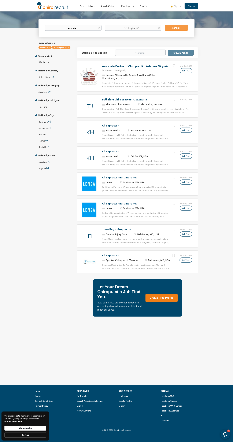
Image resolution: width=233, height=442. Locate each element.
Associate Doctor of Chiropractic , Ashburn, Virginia (135, 66)
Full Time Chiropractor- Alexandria (124, 99)
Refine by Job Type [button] (48, 100)
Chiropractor (110, 125)
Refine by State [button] (46, 155)
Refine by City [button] (46, 115)
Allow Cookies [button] (25, 428)
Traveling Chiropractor (117, 229)
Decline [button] (25, 435)
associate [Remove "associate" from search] (44, 47)
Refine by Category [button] (48, 85)
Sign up (191, 6)
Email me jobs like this (94, 52)
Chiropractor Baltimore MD (119, 177)
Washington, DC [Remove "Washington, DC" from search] (60, 47)
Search (176, 27)
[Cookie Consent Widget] (25, 426)
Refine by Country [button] (48, 70)
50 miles (42, 62)
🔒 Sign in (175, 5)
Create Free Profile (161, 297)
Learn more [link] (17, 421)
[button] (225, 434)
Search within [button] (45, 55)
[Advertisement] (116, 359)
